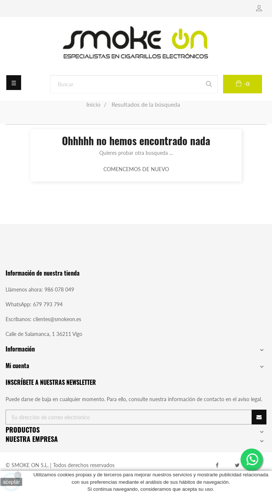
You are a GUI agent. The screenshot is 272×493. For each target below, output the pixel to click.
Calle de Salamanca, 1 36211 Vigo (44, 334)
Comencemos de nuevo (136, 169)
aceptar (11, 482)
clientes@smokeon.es (57, 319)
